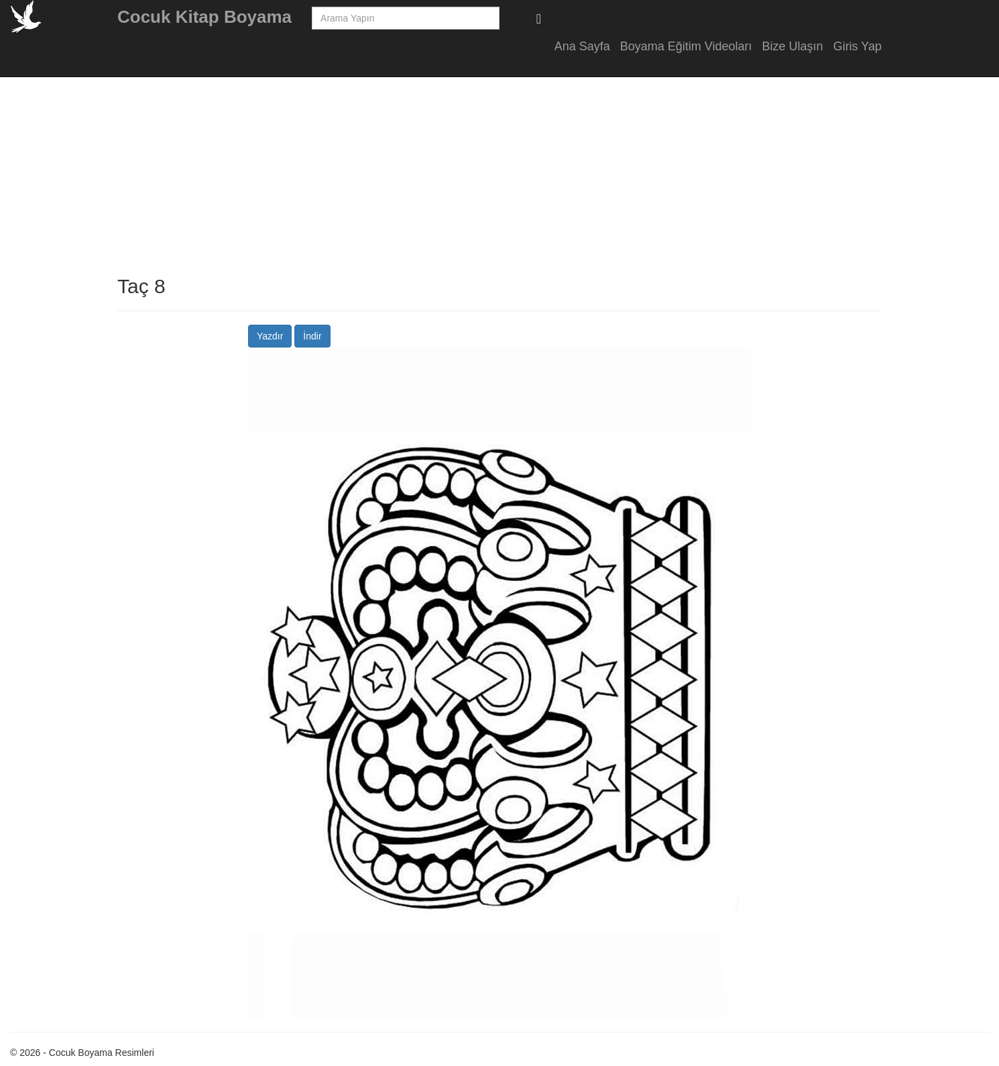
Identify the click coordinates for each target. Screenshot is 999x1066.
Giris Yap (857, 46)
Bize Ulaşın (792, 46)
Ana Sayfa (582, 46)
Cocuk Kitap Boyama (204, 17)
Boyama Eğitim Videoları (686, 46)
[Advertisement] (959, 268)
